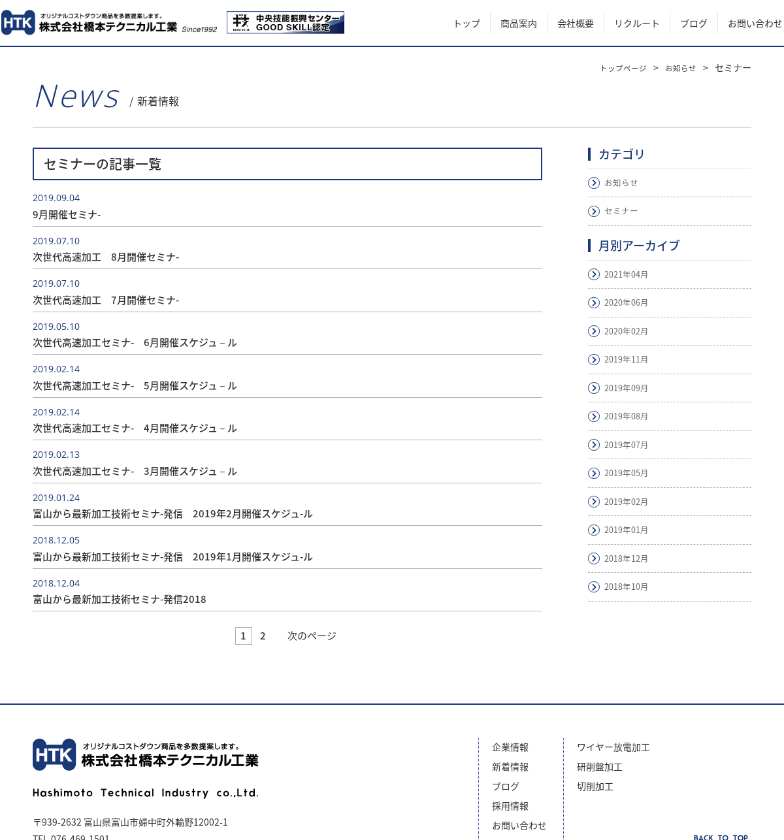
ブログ (679, 22)
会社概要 (561, 22)
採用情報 (510, 725)
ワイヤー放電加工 (613, 666)
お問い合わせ (740, 22)
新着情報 (510, 685)
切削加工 (595, 705)
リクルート (622, 22)
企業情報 (510, 666)
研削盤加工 (600, 685)
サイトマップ (519, 764)
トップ (452, 22)
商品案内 (504, 22)
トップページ (614, 67)
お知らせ (678, 67)
